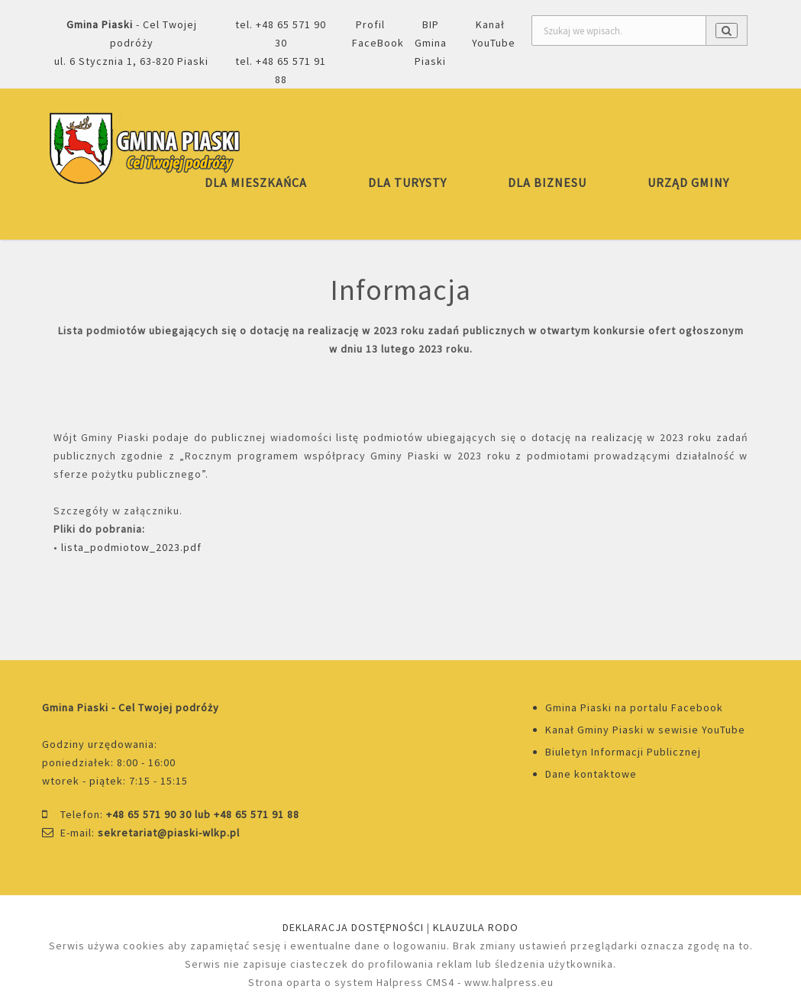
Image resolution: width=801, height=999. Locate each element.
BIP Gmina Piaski (431, 43)
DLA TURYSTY (407, 182)
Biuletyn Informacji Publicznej (623, 752)
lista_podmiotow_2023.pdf (131, 547)
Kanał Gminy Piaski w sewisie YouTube (645, 729)
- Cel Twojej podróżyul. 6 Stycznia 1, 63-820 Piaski (131, 43)
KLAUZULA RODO (475, 927)
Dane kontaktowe (591, 774)
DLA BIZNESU (547, 182)
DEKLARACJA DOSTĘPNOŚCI (353, 927)
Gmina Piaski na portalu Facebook (634, 707)
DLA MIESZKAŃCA (256, 182)
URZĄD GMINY (688, 182)
